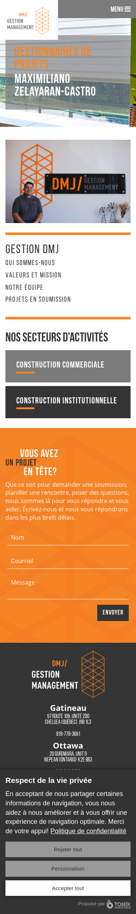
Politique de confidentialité (88, 831)
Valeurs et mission (33, 275)
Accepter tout (68, 888)
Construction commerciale (60, 367)
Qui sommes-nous (30, 263)
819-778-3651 (68, 734)
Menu (121, 9)
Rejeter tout (68, 849)
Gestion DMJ (32, 250)
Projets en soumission (38, 299)
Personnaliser (68, 868)
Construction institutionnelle (66, 403)
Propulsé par (104, 904)
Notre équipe (24, 288)
